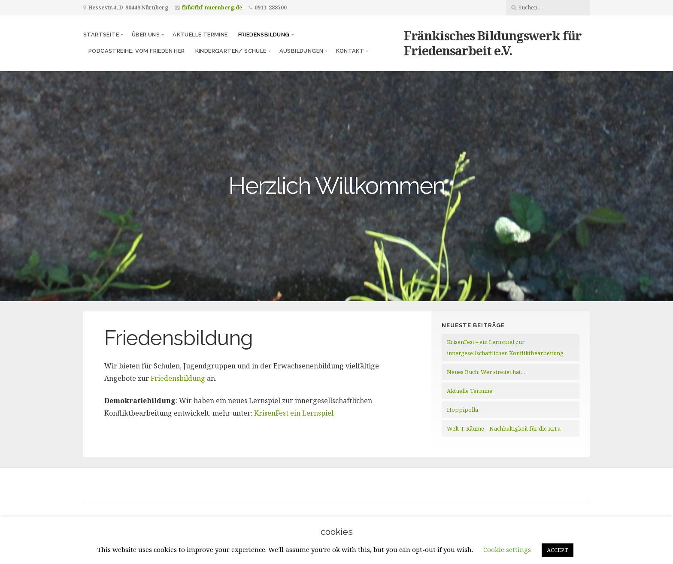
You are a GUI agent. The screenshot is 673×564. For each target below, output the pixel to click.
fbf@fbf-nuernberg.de (212, 7)
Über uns (146, 34)
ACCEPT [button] (557, 550)
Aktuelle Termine (200, 34)
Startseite (101, 34)
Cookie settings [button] (507, 549)
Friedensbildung (264, 34)
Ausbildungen (301, 51)
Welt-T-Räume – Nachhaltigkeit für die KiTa (504, 428)
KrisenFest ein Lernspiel (293, 413)
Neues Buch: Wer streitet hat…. (487, 372)
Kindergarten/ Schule (231, 51)
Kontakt (350, 51)
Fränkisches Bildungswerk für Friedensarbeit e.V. (493, 43)
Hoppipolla (462, 409)
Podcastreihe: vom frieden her (136, 51)
